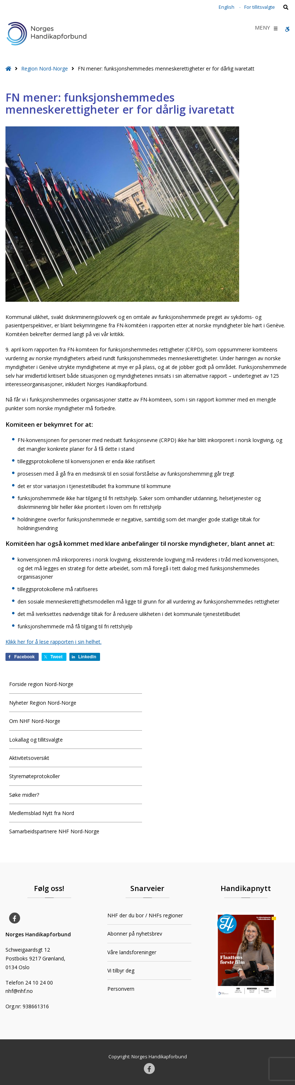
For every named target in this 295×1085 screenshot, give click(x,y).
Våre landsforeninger (131, 952)
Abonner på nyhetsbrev (134, 933)
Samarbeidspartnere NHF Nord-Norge (54, 831)
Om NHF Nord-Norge (34, 720)
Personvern (120, 988)
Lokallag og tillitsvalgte (36, 739)
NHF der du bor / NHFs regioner (145, 915)
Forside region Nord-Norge (41, 684)
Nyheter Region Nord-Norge (42, 702)
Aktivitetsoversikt (29, 757)
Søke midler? (24, 794)
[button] (262, 28)
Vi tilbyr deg (120, 970)
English (226, 7)
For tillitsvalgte (259, 7)
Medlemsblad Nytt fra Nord (41, 813)
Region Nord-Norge (44, 68)
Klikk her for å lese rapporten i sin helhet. (53, 641)
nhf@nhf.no (19, 990)
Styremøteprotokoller (34, 776)
